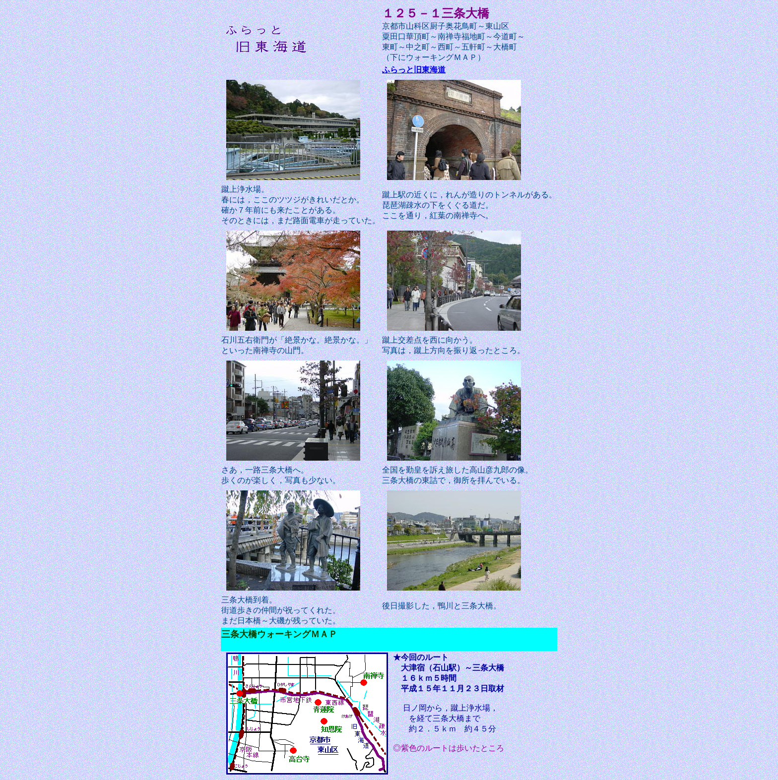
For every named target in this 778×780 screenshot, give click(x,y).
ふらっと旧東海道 (414, 69)
